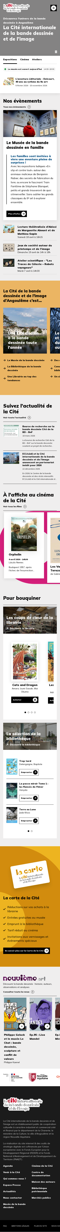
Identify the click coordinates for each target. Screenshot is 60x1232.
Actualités (9, 1191)
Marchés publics (41, 1197)
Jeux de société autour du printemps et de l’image (35, 247)
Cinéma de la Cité (42, 1165)
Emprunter (26, 772)
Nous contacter (12, 1197)
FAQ (5, 1226)
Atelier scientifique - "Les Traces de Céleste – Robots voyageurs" (36, 264)
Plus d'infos (14, 214)
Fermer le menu (53, 8)
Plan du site (40, 1226)
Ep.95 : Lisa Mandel (37, 1036)
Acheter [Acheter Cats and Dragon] (17, 700)
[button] (25, 712)
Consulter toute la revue (16, 992)
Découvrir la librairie (22, 628)
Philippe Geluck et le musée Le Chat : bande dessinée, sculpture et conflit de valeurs (14, 1046)
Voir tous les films (12, 506)
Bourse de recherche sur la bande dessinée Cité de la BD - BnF (38, 429)
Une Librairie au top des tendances (21, 378)
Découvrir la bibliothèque (25, 744)
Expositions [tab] (10, 59)
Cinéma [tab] (24, 59)
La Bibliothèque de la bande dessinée (24, 368)
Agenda (8, 1165)
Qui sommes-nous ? (14, 1178)
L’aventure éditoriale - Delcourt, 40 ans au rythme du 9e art (35, 80)
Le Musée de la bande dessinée (25, 360)
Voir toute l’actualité (14, 417)
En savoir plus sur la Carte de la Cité (24, 950)
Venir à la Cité (11, 1172)
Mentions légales (20, 1226)
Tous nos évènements (14, 107)
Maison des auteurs (43, 1181)
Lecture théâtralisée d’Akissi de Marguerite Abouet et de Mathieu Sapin (37, 230)
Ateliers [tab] (37, 59)
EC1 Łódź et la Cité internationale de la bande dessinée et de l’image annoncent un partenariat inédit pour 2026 (38, 459)
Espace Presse (12, 1185)
